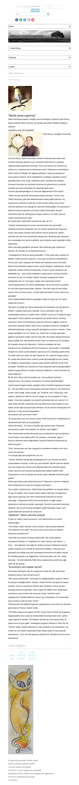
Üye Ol (18, 7)
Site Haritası (14, 79)
